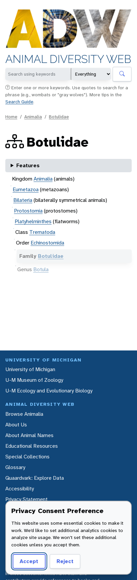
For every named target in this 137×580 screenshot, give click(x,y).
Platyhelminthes (33, 221)
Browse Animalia (24, 413)
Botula (41, 269)
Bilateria (22, 200)
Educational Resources (31, 445)
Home (11, 117)
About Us (16, 424)
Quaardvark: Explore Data (34, 477)
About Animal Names (29, 435)
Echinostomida (47, 242)
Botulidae (59, 117)
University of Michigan (30, 369)
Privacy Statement (26, 499)
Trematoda (42, 232)
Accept (29, 561)
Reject (65, 561)
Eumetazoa (26, 189)
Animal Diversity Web (68, 59)
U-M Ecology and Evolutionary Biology (48, 390)
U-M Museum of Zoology (34, 379)
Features (28, 165)
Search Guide (19, 102)
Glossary (15, 467)
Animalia (33, 117)
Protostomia (28, 210)
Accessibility (19, 488)
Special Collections (27, 456)
